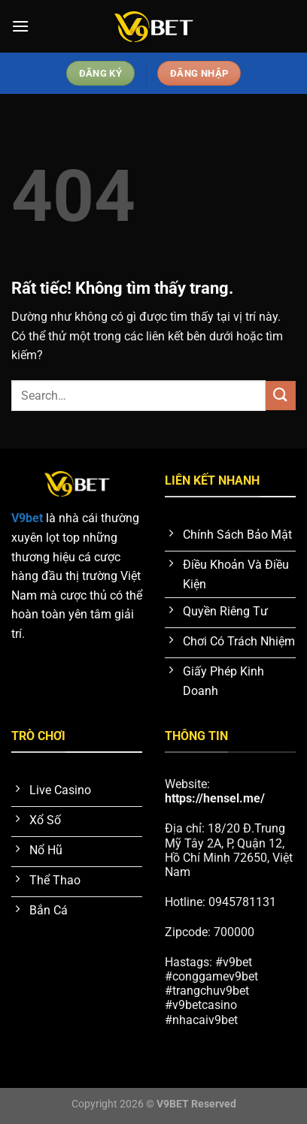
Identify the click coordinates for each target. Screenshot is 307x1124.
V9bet (27, 518)
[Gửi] (281, 395)
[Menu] (20, 26)
